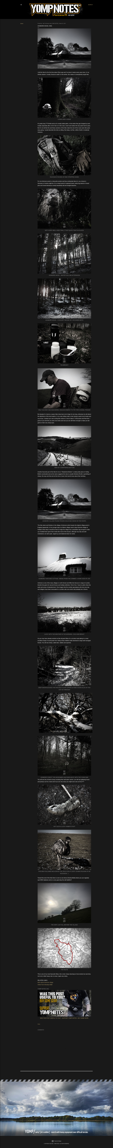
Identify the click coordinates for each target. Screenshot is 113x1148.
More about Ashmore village (45, 982)
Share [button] (21, 23)
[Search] (90, 5)
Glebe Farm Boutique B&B (45, 984)
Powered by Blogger (56, 1141)
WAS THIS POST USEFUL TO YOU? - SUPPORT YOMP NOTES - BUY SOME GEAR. (64, 1018)
